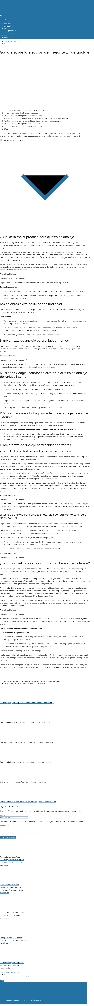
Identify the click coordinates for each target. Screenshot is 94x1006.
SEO (5, 19)
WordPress (7, 24)
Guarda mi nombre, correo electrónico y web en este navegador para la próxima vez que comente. (43, 821)
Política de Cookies (27, 1002)
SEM (8, 21)
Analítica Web (9, 26)
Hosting (6, 37)
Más (12, 33)
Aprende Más (12, 31)
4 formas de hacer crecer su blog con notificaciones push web (25, 683)
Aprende (7, 28)
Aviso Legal (37, 1002)
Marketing (7, 35)
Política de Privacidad (12, 1002)
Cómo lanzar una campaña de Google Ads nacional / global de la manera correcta (32, 681)
